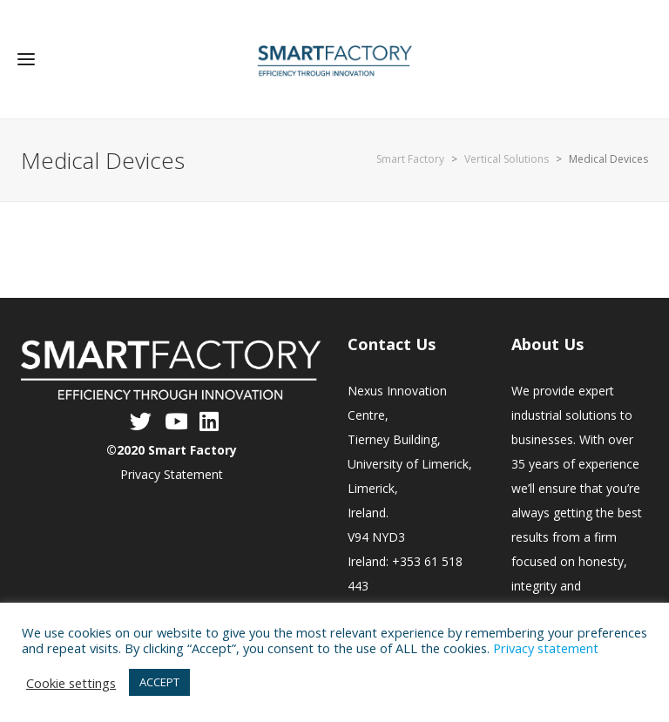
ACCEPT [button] (159, 682)
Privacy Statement (171, 474)
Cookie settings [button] (71, 683)
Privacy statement (545, 648)
